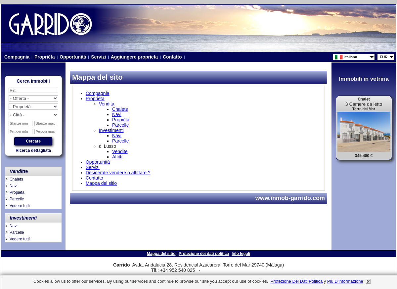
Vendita (106, 103)
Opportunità (72, 57)
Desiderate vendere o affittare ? (118, 172)
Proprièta (44, 57)
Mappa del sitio (101, 183)
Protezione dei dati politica (204, 253)
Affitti (117, 156)
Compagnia (17, 57)
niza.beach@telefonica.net (224, 270)
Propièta (17, 192)
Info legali (241, 253)
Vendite (120, 151)
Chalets (16, 179)
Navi (14, 186)
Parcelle (17, 199)
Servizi (98, 57)
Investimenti (23, 218)
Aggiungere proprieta (134, 57)
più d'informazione (345, 281)
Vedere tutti (20, 205)
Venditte (19, 171)
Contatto (172, 57)
